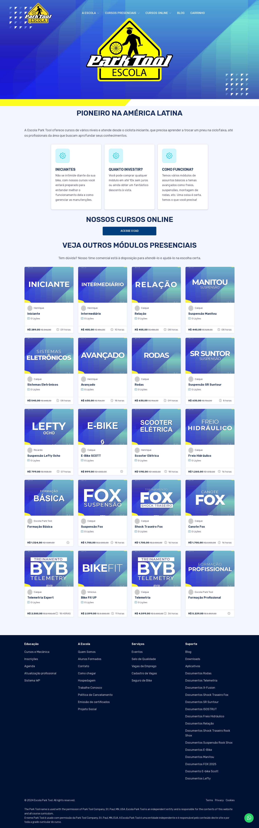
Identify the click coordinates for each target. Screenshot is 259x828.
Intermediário (91, 313)
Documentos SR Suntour (202, 702)
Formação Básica (39, 526)
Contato (83, 666)
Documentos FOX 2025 (200, 764)
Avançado (88, 384)
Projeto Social (87, 709)
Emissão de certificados (94, 702)
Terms (209, 800)
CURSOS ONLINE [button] (156, 13)
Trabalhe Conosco (90, 687)
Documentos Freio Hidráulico (204, 716)
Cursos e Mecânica (36, 652)
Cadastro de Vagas (144, 673)
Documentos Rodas (198, 673)
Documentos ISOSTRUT (201, 709)
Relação (140, 313)
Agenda (29, 666)
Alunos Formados (89, 659)
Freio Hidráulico (199, 455)
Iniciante (33, 313)
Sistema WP (32, 680)
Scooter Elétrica (147, 455)
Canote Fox (196, 526)
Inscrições (31, 659)
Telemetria (142, 597)
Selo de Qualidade (144, 659)
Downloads (192, 659)
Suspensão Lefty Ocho (43, 455)
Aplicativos (192, 666)
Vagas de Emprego (144, 666)
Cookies (230, 800)
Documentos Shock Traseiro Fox (206, 695)
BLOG (181, 13)
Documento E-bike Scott (201, 771)
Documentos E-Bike (198, 750)
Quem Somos (87, 652)
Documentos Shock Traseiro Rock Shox (207, 733)
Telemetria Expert (40, 597)
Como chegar (87, 673)
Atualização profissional (40, 673)
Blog (188, 652)
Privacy (219, 800)
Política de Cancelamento (95, 695)
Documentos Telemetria (201, 680)
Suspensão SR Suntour (205, 384)
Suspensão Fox (92, 526)
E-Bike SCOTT (91, 455)
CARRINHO (197, 13)
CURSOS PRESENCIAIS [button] (120, 13)
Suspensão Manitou (202, 313)
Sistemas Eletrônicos (42, 384)
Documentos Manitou (199, 757)
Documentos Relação (199, 723)
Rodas (139, 384)
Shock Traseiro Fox (149, 526)
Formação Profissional (204, 597)
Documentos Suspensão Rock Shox (209, 742)
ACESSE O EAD (130, 230)
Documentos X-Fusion (200, 687)
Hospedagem (87, 680)
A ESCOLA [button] (89, 13)
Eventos (137, 652)
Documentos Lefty (198, 778)
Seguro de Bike (142, 680)
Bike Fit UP (89, 597)
